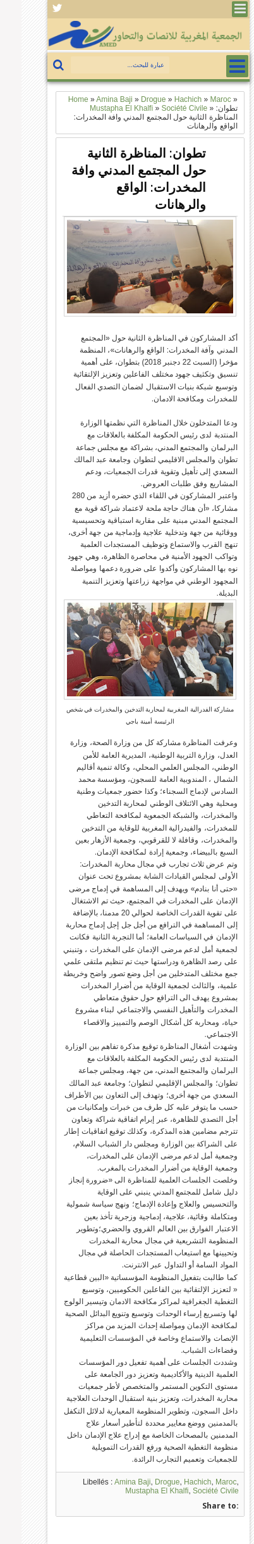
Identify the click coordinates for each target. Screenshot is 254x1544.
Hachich (176, 1482)
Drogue (145, 1482)
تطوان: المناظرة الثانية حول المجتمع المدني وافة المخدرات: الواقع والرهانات (117, 178)
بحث (38, 65)
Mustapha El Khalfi (135, 1490)
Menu (218, 9)
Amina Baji (111, 1482)
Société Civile (194, 1490)
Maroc (204, 1482)
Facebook (36, 9)
